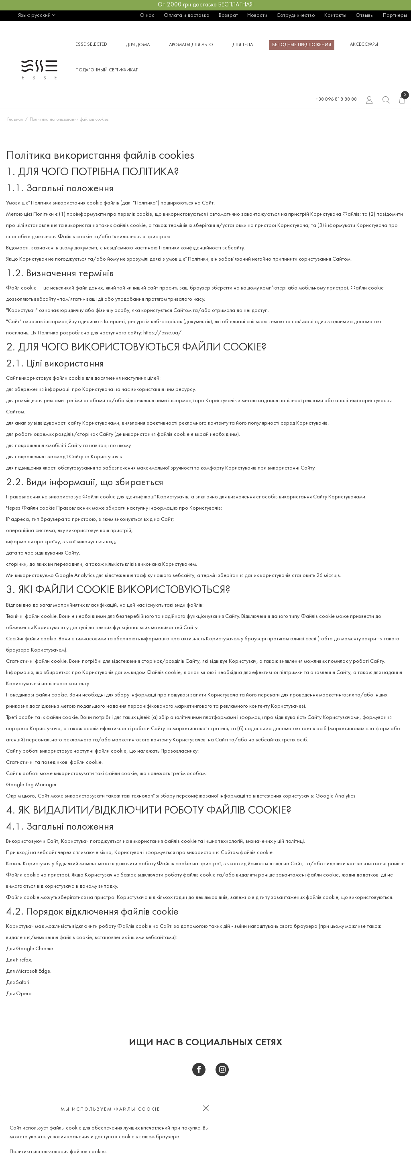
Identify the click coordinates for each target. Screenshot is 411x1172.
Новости (257, 15)
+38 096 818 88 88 (336, 99)
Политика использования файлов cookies (58, 1151)
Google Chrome (34, 948)
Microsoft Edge (33, 971)
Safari (22, 982)
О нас (147, 15)
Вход (369, 101)
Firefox (23, 960)
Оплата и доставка (187, 15)
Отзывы (365, 15)
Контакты (335, 15)
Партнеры (395, 15)
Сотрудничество (296, 15)
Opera (24, 993)
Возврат (228, 15)
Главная (15, 119)
